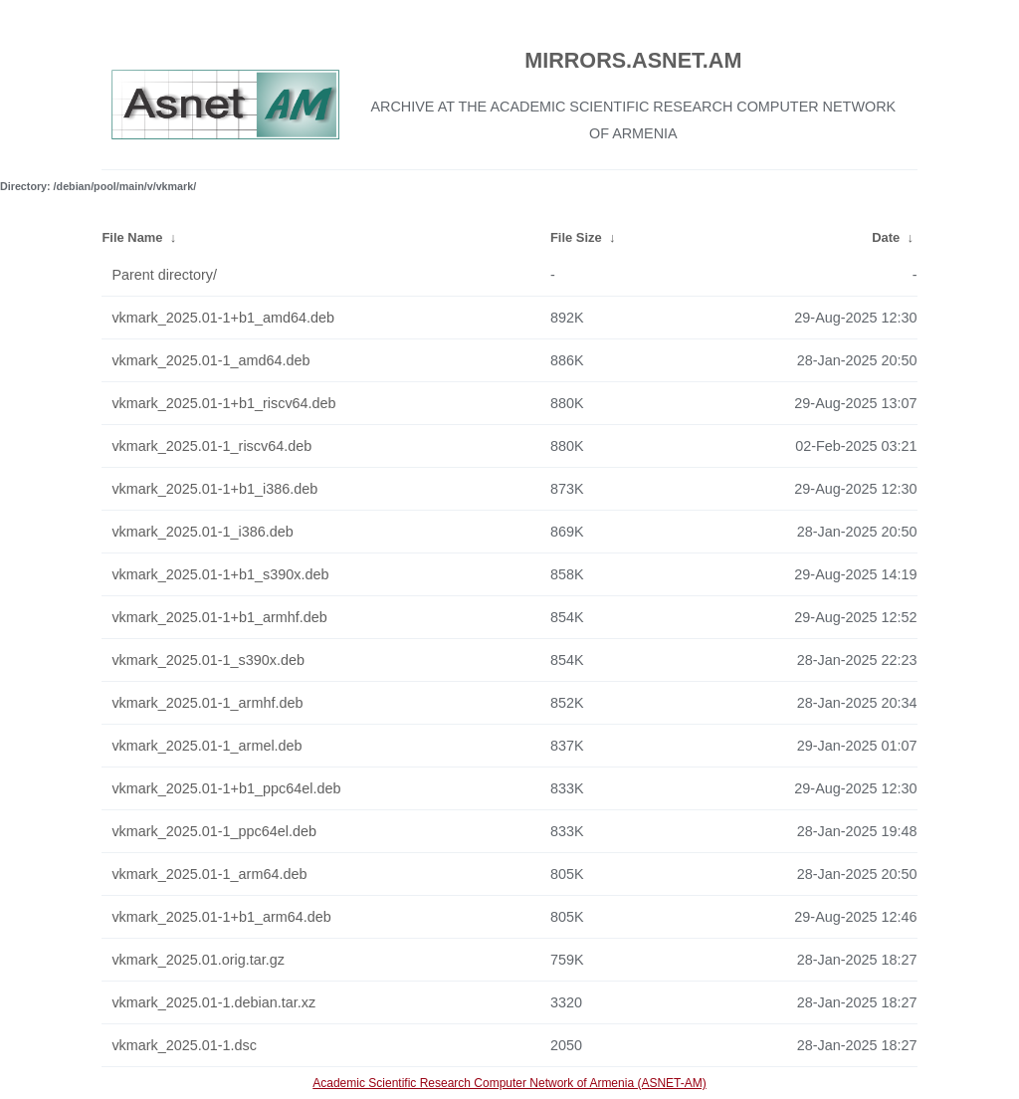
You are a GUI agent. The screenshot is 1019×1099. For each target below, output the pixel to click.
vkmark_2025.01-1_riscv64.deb (211, 446)
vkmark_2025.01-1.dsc (184, 1045)
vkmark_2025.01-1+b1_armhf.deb (218, 617)
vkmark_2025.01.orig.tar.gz (198, 960)
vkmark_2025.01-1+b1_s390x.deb (219, 574)
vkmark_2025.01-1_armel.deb (206, 746)
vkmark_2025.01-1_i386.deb (202, 532)
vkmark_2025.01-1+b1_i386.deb (214, 489)
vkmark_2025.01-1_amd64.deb (210, 360)
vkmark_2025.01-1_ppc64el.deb (213, 831)
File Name (132, 237)
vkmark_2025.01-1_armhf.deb (207, 703)
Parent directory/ (164, 275)
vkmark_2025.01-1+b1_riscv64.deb (223, 403)
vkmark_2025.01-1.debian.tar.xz (213, 1002)
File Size (576, 237)
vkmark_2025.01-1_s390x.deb (208, 660)
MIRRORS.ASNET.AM (632, 60)
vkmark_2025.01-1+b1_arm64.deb (220, 917)
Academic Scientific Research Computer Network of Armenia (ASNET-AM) (509, 1083)
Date (886, 237)
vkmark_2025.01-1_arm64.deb (208, 874)
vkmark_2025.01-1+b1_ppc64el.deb (225, 788)
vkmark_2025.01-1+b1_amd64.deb (222, 318)
